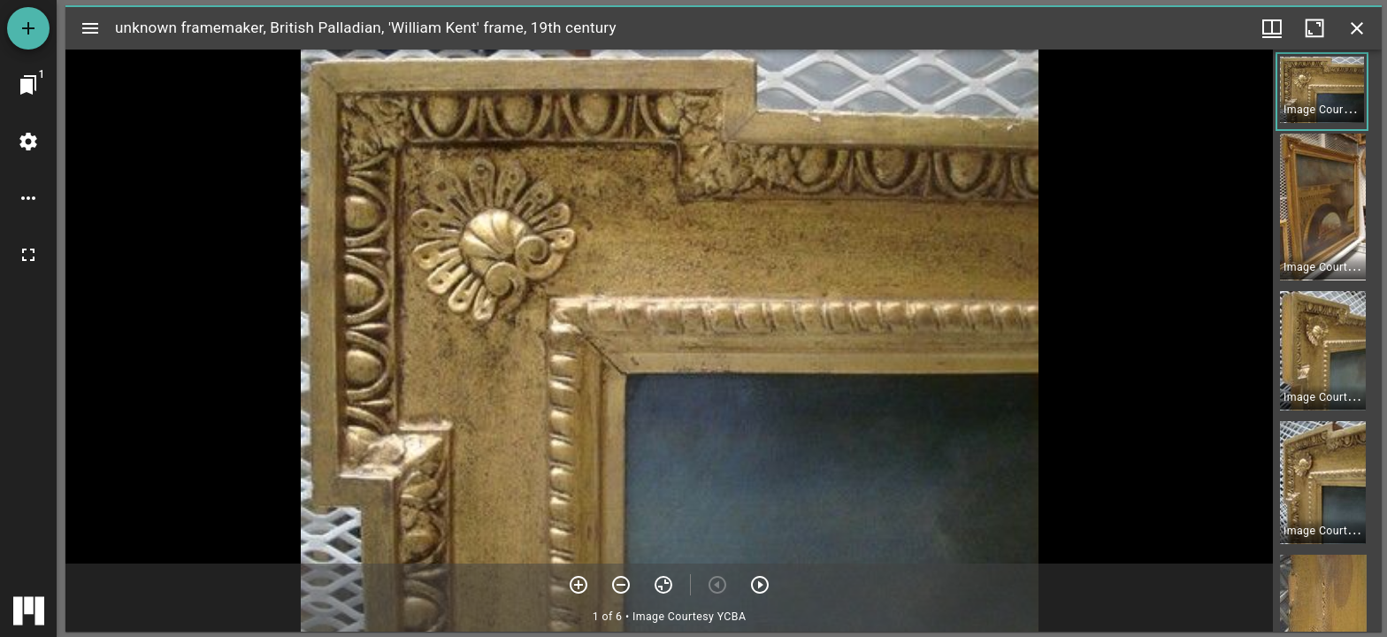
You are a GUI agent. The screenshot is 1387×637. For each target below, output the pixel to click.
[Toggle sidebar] (90, 28)
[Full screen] (28, 255)
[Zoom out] (621, 585)
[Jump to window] (28, 85)
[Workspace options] (28, 198)
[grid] (1327, 341)
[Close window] (1357, 28)
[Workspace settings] (28, 141)
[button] (1322, 92)
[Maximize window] (1314, 28)
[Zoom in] (578, 585)
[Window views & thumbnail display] (1272, 28)
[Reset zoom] (663, 585)
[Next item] (760, 585)
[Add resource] (28, 28)
